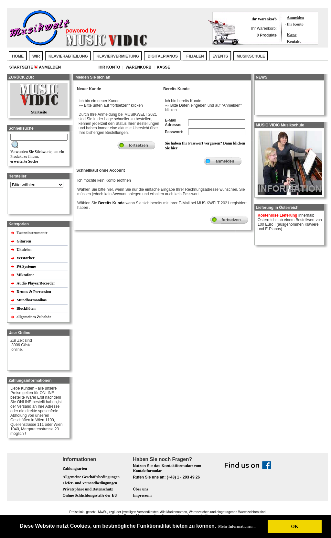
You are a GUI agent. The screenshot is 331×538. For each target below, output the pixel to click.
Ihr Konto (295, 24)
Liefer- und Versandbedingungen (90, 483)
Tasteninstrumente (32, 233)
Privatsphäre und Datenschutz (88, 489)
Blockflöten (26, 308)
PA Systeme (26, 266)
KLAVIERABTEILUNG (68, 56)
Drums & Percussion (34, 291)
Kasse (291, 34)
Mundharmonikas (31, 300)
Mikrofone (25, 275)
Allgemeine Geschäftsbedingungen (91, 477)
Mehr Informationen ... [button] (237, 526)
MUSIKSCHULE (251, 56)
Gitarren (24, 241)
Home (18, 56)
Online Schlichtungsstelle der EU (90, 495)
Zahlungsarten (75, 468)
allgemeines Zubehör (34, 317)
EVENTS (220, 56)
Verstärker (25, 258)
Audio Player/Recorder (35, 283)
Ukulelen (24, 249)
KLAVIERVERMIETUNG (118, 56)
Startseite (21, 67)
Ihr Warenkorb (264, 19)
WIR (36, 56)
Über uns (140, 489)
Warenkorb (138, 67)
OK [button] (294, 526)
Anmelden (295, 17)
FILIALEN (195, 56)
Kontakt (294, 41)
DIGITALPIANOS (163, 56)
